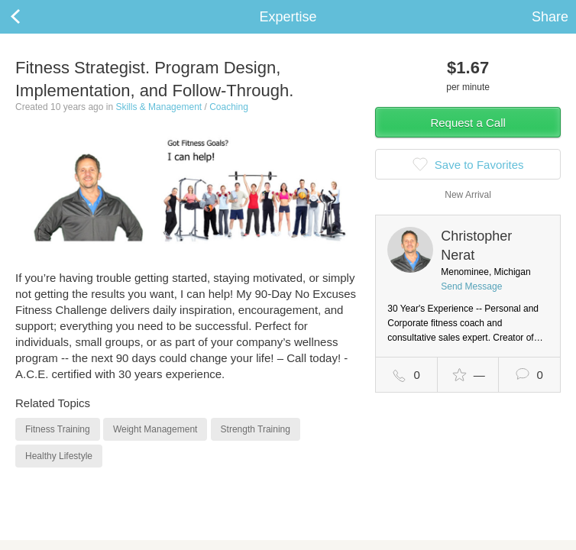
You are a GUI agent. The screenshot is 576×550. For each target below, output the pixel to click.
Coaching (228, 107)
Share (550, 16)
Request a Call (467, 122)
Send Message (471, 286)
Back (30, 17)
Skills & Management (158, 107)
